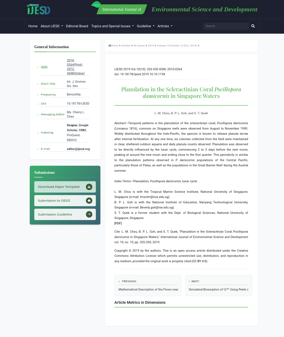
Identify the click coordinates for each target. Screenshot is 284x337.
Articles (164, 26)
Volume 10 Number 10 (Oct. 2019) (177, 45)
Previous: (128, 281)
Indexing (47, 132)
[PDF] (118, 223)
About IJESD (51, 26)
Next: (194, 281)
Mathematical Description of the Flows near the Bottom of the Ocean (148, 289)
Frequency (48, 94)
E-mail (45, 148)
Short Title (48, 83)
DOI (43, 103)
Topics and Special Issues (111, 26)
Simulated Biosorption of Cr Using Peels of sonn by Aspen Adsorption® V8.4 (218, 289)
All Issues (139, 45)
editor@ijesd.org (78, 149)
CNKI (82, 130)
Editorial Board (77, 26)
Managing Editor (53, 114)
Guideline (144, 26)
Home (32, 26)
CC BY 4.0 (199, 261)
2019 (151, 45)
